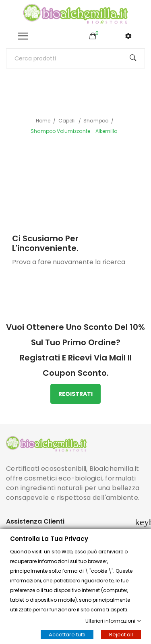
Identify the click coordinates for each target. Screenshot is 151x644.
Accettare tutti (67, 634)
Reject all (121, 634)
